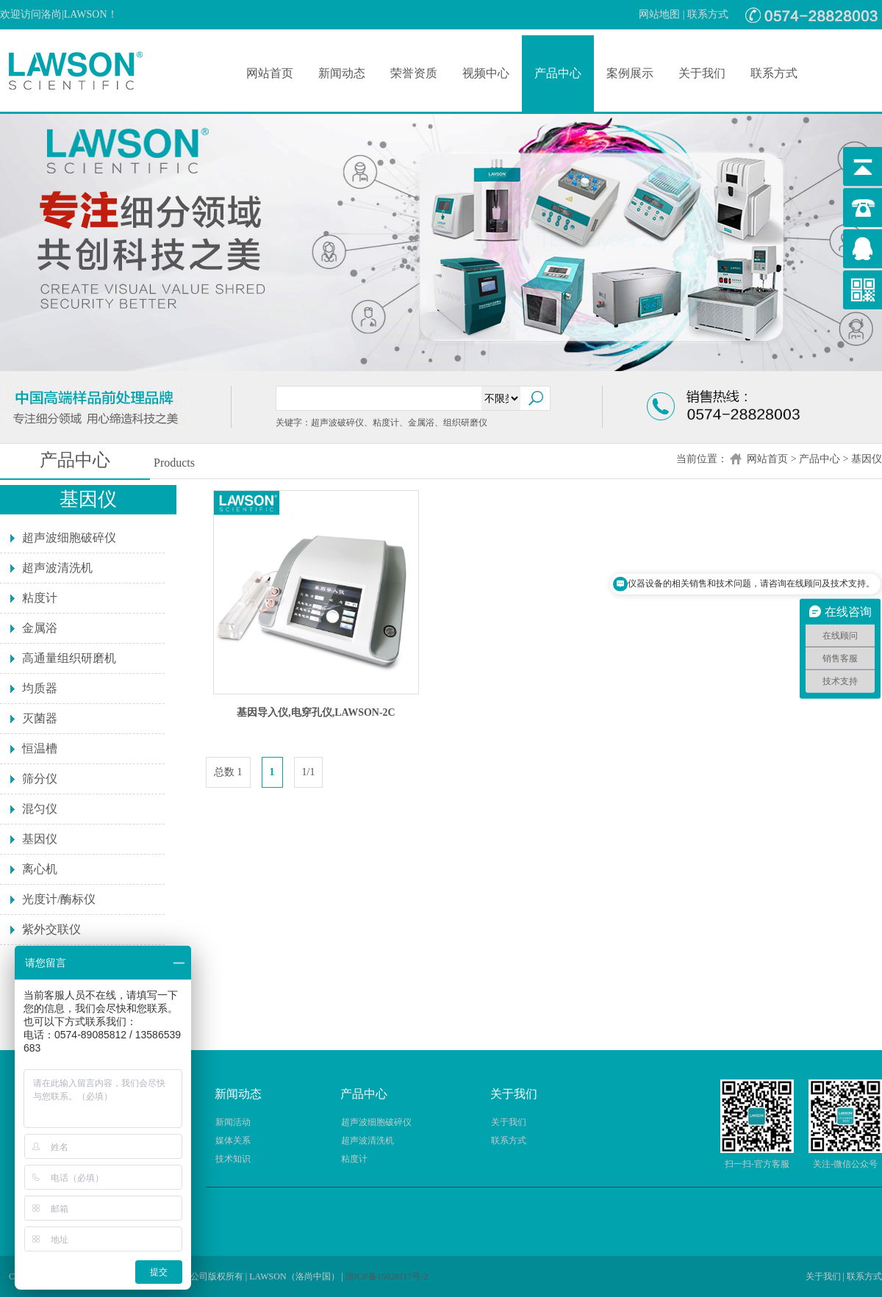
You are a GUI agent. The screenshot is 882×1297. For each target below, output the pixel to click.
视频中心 (485, 73)
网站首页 (269, 73)
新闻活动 (233, 1122)
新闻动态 (341, 73)
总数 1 (228, 771)
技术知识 (233, 1159)
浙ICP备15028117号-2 (386, 1276)
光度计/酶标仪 (59, 899)
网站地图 (659, 14)
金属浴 (39, 628)
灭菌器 (39, 718)
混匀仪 (39, 808)
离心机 (39, 869)
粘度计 (39, 598)
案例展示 (629, 73)
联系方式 (707, 14)
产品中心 (557, 73)
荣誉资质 (413, 73)
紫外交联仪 (51, 929)
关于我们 (701, 73)
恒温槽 (39, 748)
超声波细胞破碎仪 (69, 537)
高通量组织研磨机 (69, 658)
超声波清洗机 (57, 567)
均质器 (39, 688)
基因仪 (866, 458)
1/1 (308, 771)
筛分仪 (39, 778)
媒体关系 (233, 1140)
